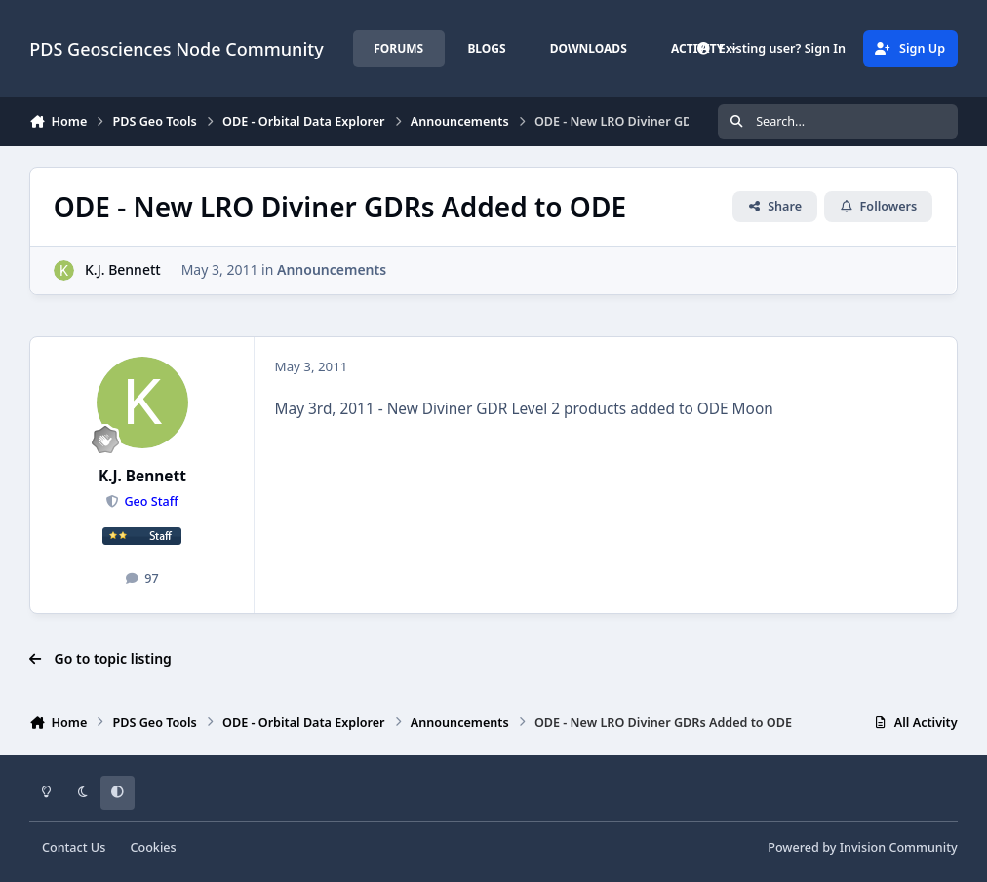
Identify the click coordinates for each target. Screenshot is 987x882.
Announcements (331, 269)
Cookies (153, 847)
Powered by (862, 847)
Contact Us (73, 847)
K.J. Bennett (123, 269)
